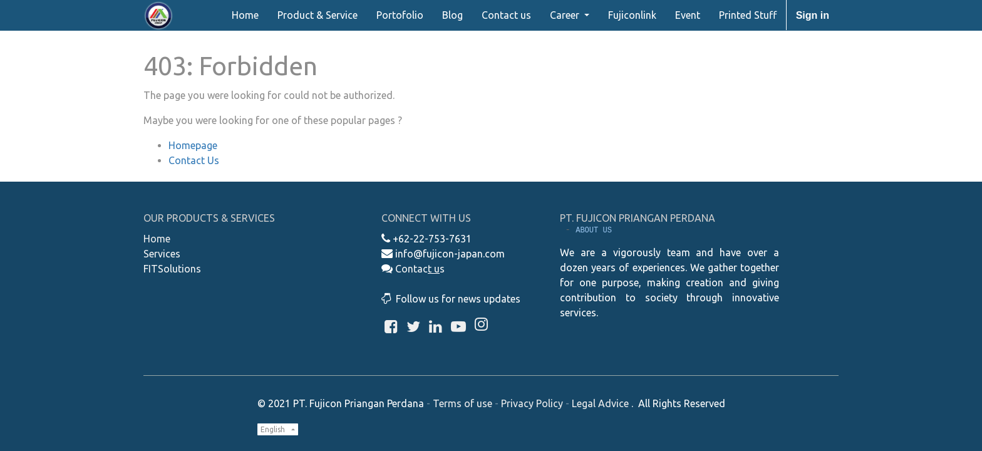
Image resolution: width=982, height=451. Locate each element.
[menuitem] (245, 15)
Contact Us (193, 160)
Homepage (192, 145)
